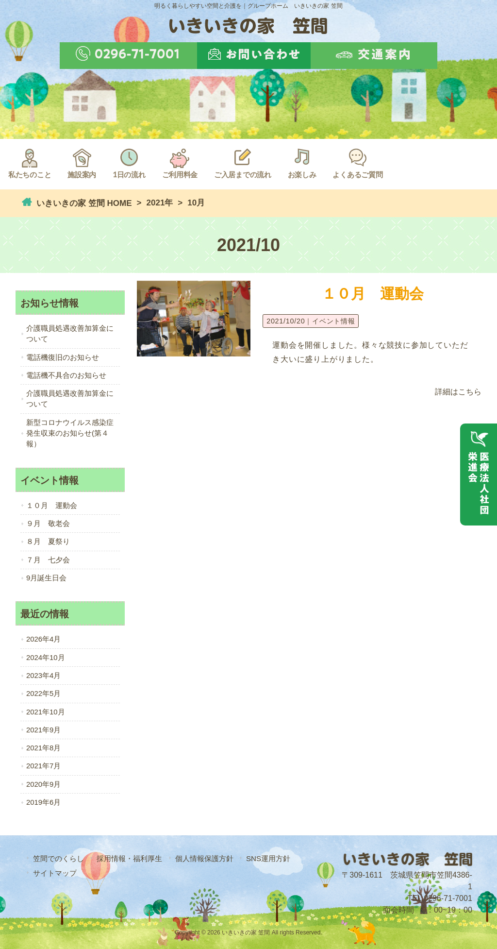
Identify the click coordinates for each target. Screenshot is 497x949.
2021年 (160, 202)
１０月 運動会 (373, 294)
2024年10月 (45, 657)
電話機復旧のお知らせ (62, 357)
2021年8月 (43, 748)
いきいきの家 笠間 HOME (83, 203)
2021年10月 (45, 712)
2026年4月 (43, 639)
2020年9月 (43, 784)
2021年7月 (43, 766)
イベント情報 (333, 321)
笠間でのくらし (58, 858)
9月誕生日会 (46, 578)
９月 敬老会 (48, 523)
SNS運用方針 (268, 858)
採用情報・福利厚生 (129, 858)
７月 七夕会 (48, 560)
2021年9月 (43, 730)
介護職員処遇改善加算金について (70, 333)
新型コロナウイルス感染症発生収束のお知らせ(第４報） (70, 433)
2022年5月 (43, 693)
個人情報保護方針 (204, 858)
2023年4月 (43, 675)
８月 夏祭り (48, 541)
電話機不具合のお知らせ (66, 375)
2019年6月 (43, 802)
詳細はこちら (458, 392)
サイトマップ (55, 873)
